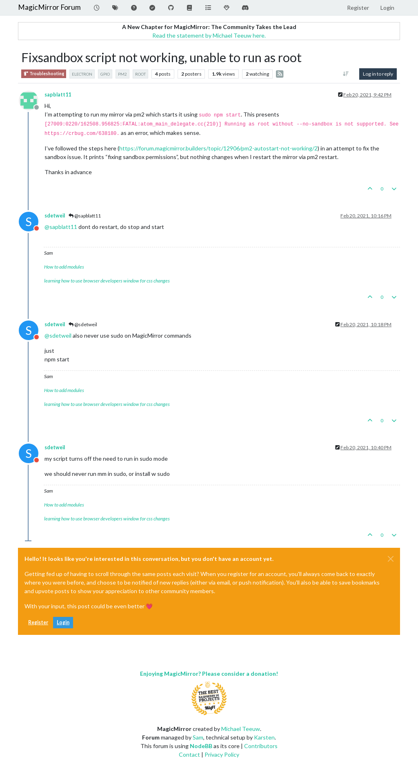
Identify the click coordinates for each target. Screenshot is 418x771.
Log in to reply (378, 74)
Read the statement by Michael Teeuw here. (209, 35)
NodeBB (201, 745)
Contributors (261, 745)
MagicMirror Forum (49, 7)
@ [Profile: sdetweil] (57, 335)
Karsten (264, 737)
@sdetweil (83, 324)
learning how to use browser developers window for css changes (107, 281)
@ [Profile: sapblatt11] (60, 226)
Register (38, 622)
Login (63, 622)
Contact (189, 754)
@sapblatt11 (85, 216)
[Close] (390, 559)
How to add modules (64, 267)
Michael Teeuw (240, 728)
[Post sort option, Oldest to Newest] (346, 74)
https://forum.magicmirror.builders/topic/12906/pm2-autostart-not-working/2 (218, 148)
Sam (198, 737)
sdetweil (54, 216)
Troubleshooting (43, 73)
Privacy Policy (222, 754)
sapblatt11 (57, 95)
